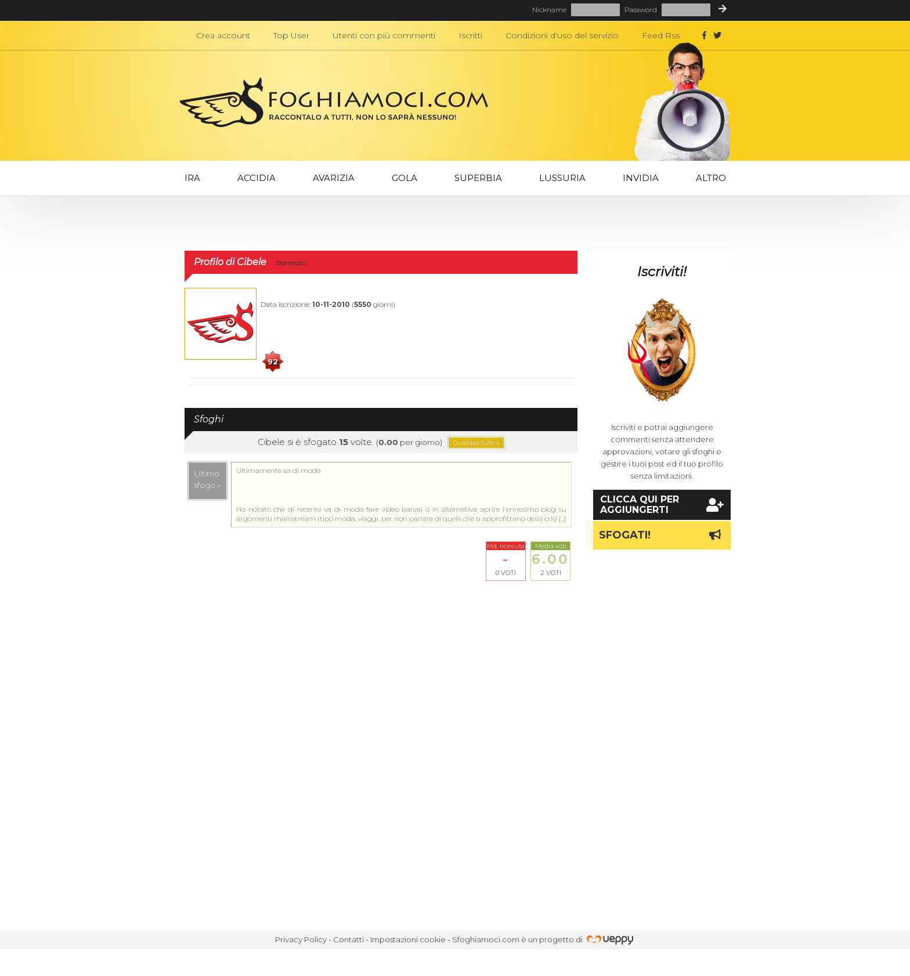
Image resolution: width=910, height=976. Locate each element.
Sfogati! (662, 535)
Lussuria (562, 177)
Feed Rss (661, 35)
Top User (291, 35)
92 (273, 361)
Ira (192, 177)
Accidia (256, 177)
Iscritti (470, 35)
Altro (711, 177)
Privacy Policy (301, 939)
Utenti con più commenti (384, 35)
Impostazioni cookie (408, 939)
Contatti (348, 939)
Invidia (641, 177)
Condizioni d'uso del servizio (562, 35)
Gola (404, 177)
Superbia (478, 177)
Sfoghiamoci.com (485, 939)
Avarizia (334, 177)
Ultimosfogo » (207, 479)
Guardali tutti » (476, 443)
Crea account (223, 35)
